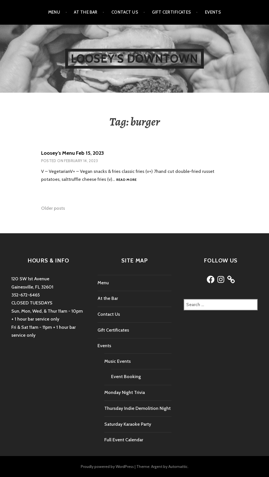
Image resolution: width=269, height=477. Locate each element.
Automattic (178, 466)
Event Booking (126, 376)
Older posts (53, 208)
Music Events (117, 361)
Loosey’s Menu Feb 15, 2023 (72, 153)
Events (213, 12)
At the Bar (86, 12)
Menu (54, 12)
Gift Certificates (171, 12)
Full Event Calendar (123, 439)
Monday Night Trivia (124, 392)
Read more (126, 179)
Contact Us (124, 12)
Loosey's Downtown (134, 58)
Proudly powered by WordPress (107, 466)
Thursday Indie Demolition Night (137, 408)
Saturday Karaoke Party (127, 424)
